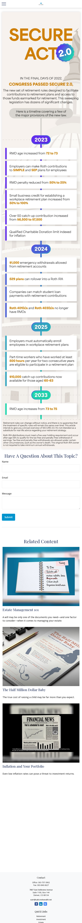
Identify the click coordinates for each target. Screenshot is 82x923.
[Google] (45, 904)
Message (7, 493)
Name (5, 461)
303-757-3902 (44, 882)
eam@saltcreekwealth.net (41, 899)
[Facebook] (36, 904)
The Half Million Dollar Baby (24, 689)
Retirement (41, 916)
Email (5, 477)
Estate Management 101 (21, 609)
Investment (41, 919)
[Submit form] (8, 517)
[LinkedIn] (41, 904)
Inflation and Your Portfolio (23, 766)
